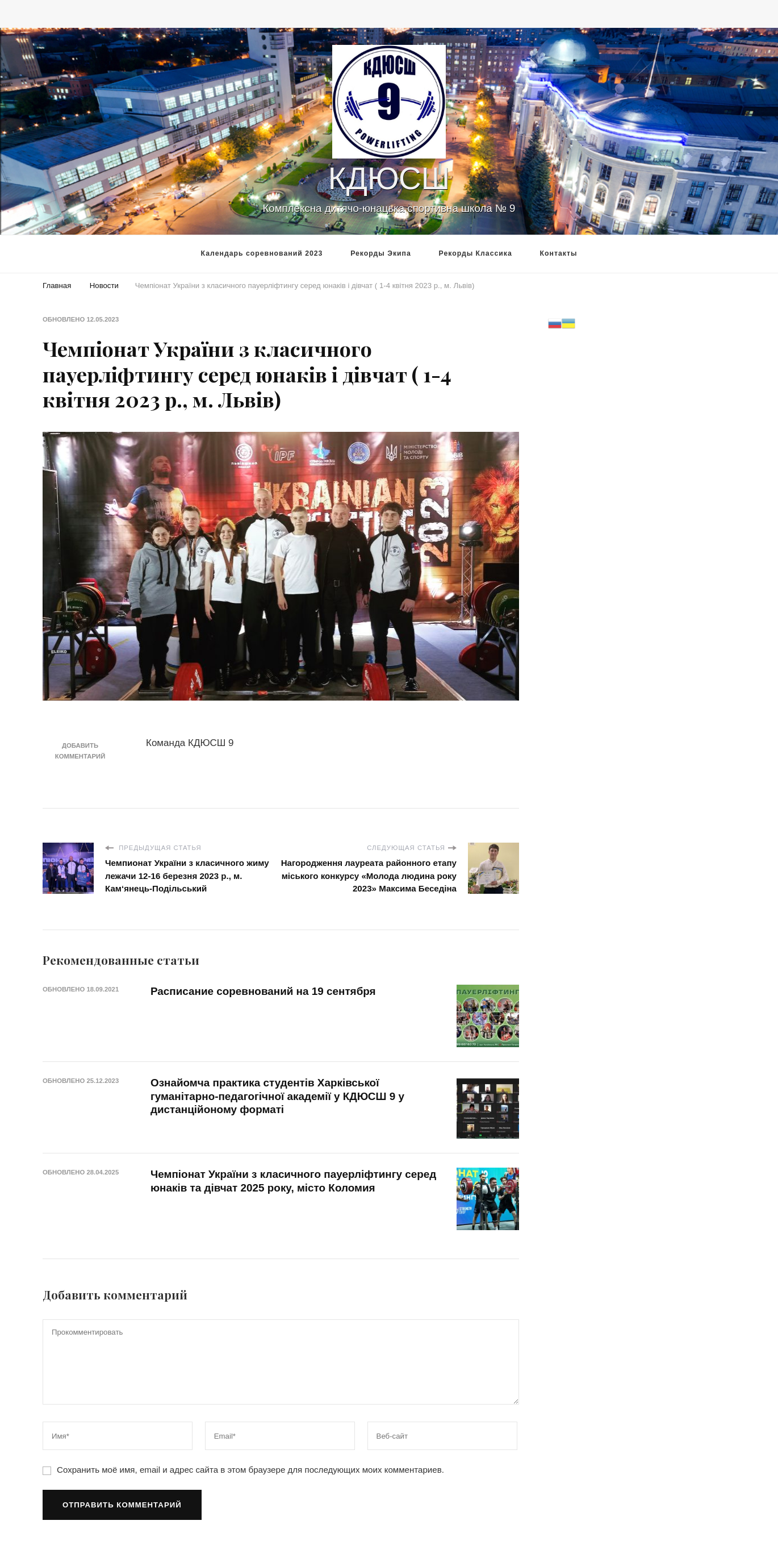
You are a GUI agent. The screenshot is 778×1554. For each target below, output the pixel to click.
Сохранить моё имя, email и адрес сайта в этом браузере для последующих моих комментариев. (250, 1469)
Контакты (559, 253)
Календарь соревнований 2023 (262, 253)
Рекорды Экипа (380, 253)
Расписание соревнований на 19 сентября (263, 991)
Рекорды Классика (475, 253)
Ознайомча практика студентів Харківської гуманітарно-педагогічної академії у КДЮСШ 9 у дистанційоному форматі (277, 1096)
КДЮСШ (389, 178)
